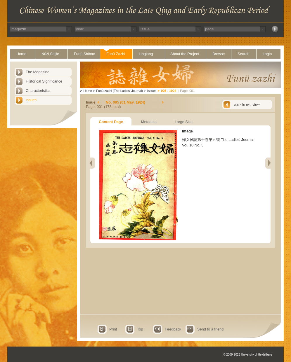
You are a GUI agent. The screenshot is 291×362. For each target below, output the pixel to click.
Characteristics (38, 90)
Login (267, 54)
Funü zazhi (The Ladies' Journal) (119, 90)
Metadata (149, 122)
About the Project (184, 54)
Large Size (184, 122)
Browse (218, 54)
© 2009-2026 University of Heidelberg (247, 354)
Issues (31, 100)
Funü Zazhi (115, 54)
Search (244, 54)
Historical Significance (44, 81)
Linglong (146, 54)
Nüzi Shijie (50, 54)
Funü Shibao (84, 54)
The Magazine (37, 72)
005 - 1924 (168, 90)
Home (21, 54)
